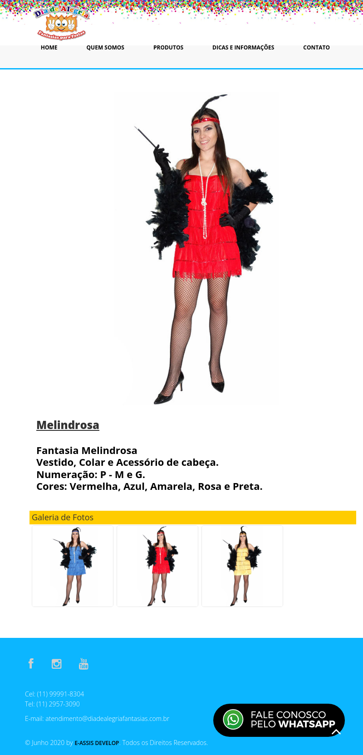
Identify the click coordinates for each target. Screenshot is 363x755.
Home (49, 47)
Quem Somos (105, 47)
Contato (316, 47)
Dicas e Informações (243, 47)
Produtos (168, 47)
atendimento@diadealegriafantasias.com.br (107, 718)
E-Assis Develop (96, 743)
